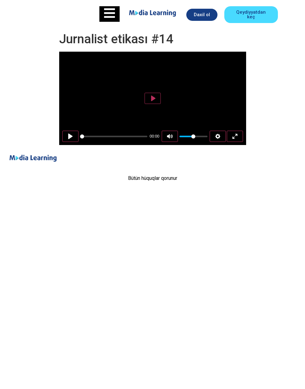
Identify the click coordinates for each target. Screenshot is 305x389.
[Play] (70, 136)
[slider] (113, 136)
